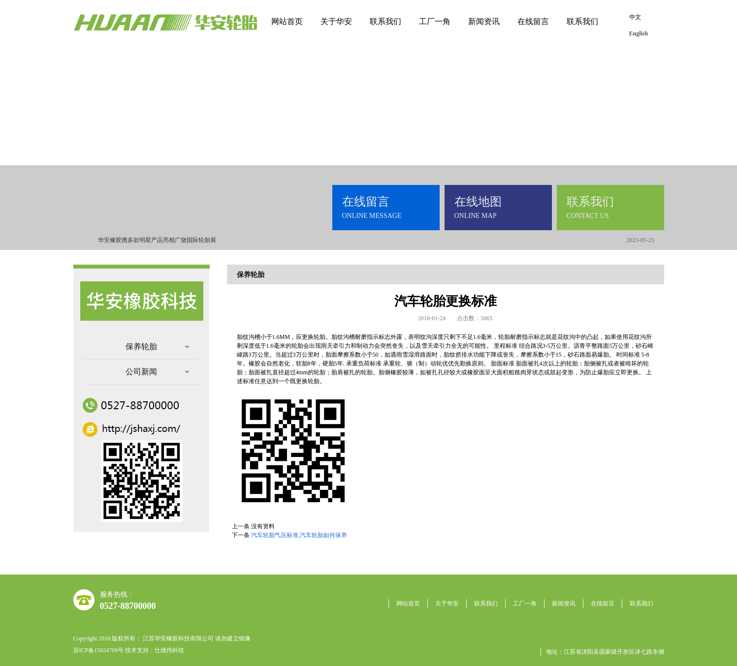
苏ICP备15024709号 (98, 650)
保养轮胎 (158, 346)
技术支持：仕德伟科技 (154, 650)
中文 (635, 17)
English (638, 33)
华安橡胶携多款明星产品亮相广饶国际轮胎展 (157, 240)
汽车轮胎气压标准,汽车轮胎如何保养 (299, 535)
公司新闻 (158, 371)
